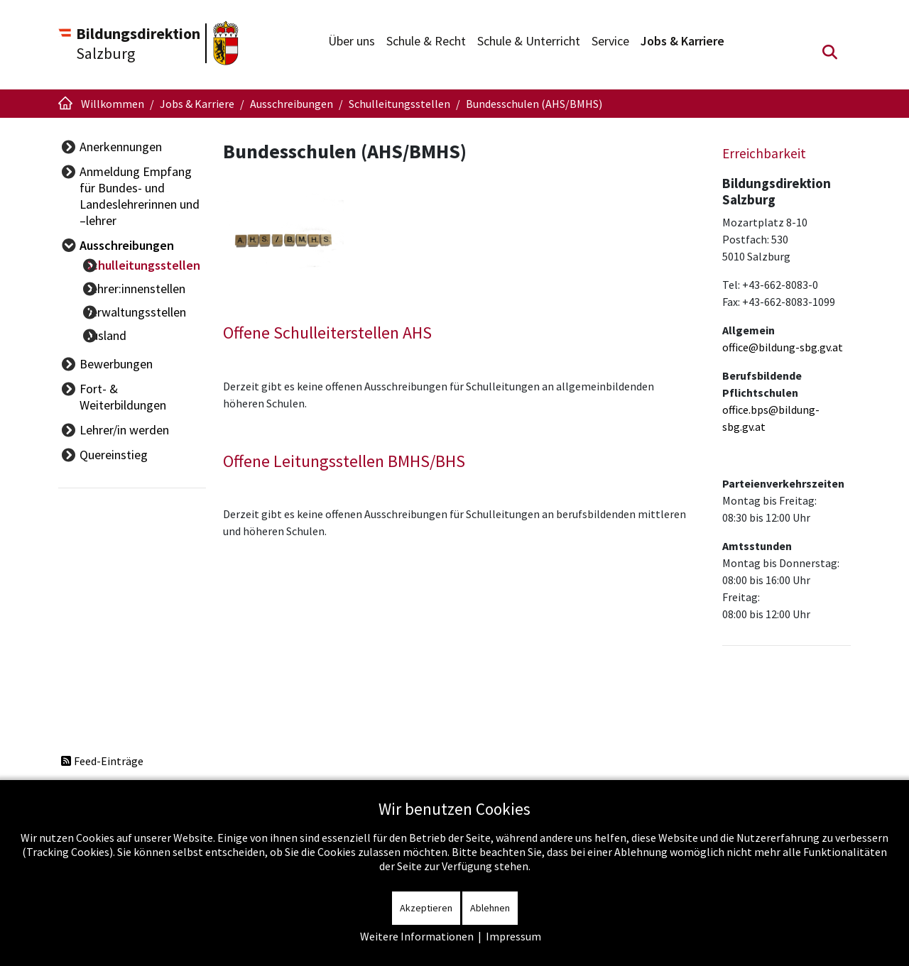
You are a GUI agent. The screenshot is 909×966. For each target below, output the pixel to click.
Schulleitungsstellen (159, 269)
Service (610, 41)
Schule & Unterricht (528, 41)
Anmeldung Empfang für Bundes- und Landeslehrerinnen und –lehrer (145, 196)
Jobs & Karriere (682, 41)
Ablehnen (490, 907)
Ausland (122, 322)
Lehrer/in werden (124, 398)
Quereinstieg (114, 423)
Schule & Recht (426, 41)
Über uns (351, 41)
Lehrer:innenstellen (151, 287)
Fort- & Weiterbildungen (143, 373)
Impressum (513, 936)
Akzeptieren (426, 907)
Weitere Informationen (417, 936)
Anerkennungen (121, 146)
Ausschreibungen (127, 245)
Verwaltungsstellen (151, 305)
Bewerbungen (116, 348)
